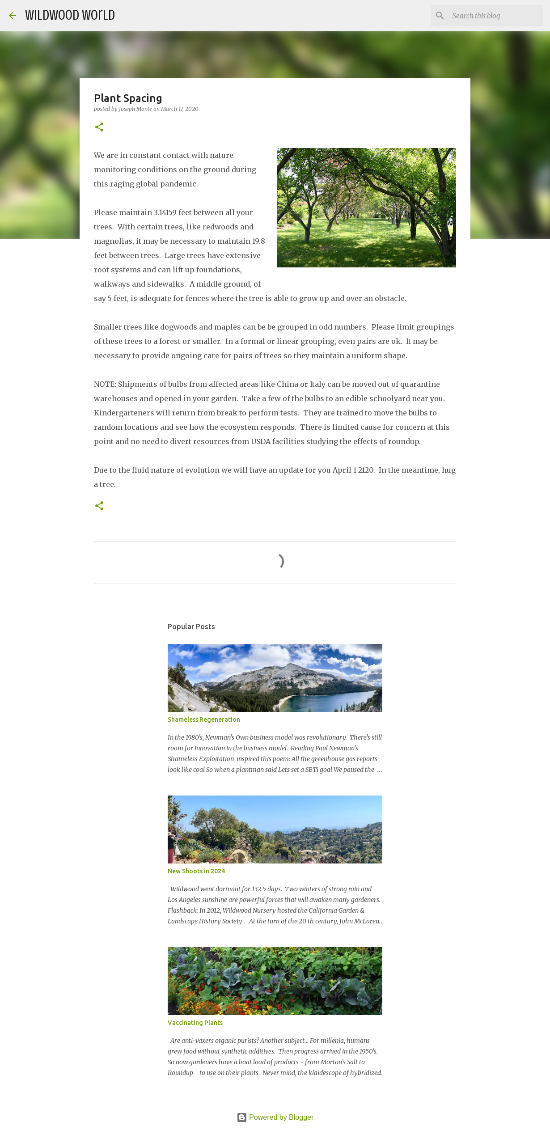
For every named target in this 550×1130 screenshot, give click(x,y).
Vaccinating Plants (195, 1022)
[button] (99, 128)
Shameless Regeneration (204, 719)
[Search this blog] (496, 15)
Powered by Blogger (275, 1117)
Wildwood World (70, 15)
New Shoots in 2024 (196, 871)
